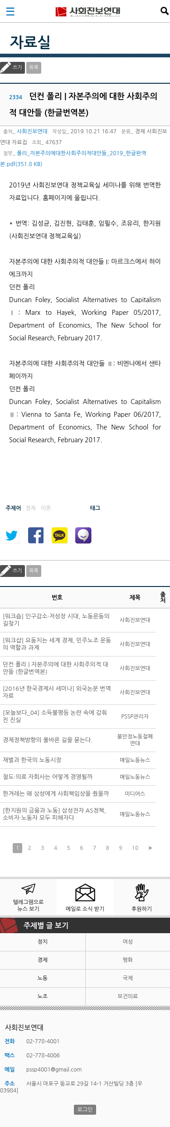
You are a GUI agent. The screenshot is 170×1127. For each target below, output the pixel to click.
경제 (42, 960)
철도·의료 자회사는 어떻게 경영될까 (47, 777)
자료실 (30, 42)
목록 (34, 67)
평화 (127, 960)
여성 (127, 942)
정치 (42, 942)
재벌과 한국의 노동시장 (32, 760)
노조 (42, 996)
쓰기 (17, 67)
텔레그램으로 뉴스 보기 (28, 906)
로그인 (85, 1109)
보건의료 (127, 996)
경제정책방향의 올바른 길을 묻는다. (47, 740)
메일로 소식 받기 (85, 909)
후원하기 (141, 909)
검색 (164, 10)
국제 (127, 978)
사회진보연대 (88, 10)
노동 (42, 978)
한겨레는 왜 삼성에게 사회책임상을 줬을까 (56, 794)
